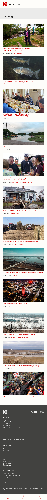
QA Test (4, 489)
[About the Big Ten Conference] (34, 412)
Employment (6, 450)
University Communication (13, 9)
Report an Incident (7, 464)
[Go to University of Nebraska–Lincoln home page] (5, 4)
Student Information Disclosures (10, 484)
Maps (4, 457)
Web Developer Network (37, 488)
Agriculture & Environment (18, 182)
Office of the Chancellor (8, 461)
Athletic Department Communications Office (13, 439)
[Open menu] (8, 497)
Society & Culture (17, 53)
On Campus (14, 275)
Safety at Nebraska (7, 482)
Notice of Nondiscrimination (9, 477)
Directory (5, 448)
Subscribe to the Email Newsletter (12, 427)
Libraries (5, 454)
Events (4, 452)
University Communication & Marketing (12, 437)
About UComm (7, 423)
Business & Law (28, 182)
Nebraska (4, 9)
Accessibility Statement (8, 473)
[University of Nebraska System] (41, 412)
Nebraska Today (14, 4)
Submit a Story (7, 425)
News (4, 459)
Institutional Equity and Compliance (11, 475)
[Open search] (23, 497)
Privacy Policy (6, 479)
